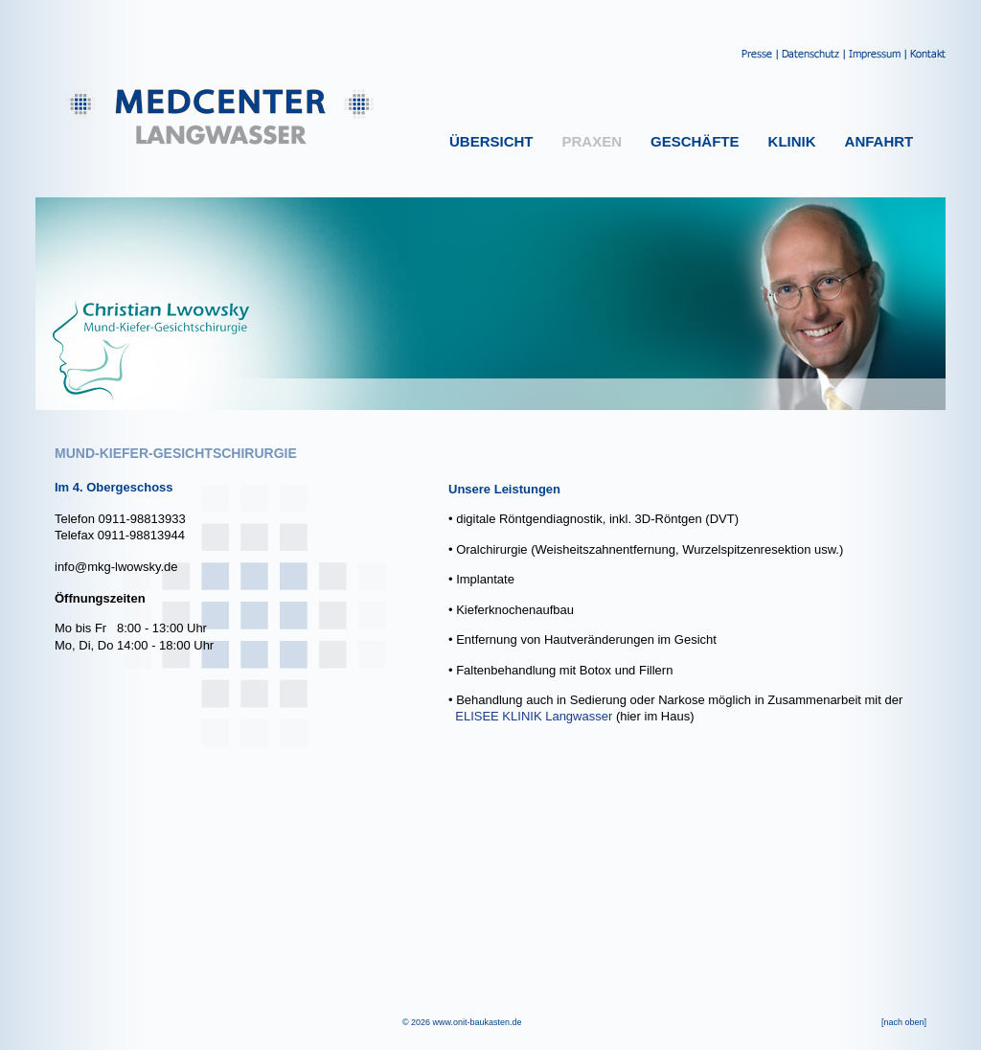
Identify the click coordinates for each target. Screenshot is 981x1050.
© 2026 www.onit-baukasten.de (462, 1022)
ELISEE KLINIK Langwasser (533, 716)
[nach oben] (903, 1022)
